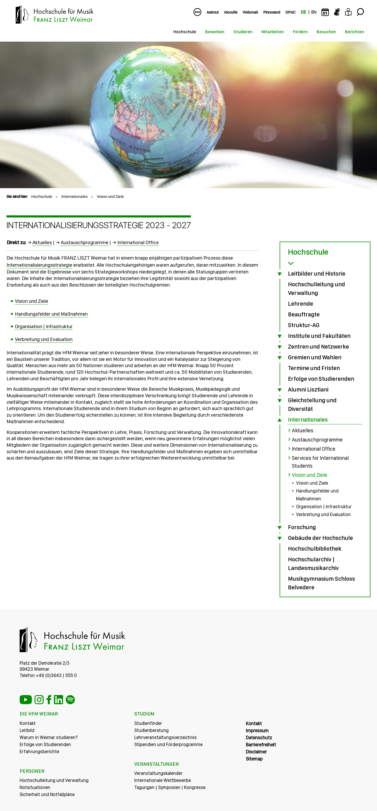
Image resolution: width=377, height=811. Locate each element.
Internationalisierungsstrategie (39, 265)
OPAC (290, 12)
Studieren (243, 31)
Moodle (230, 12)
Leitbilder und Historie (316, 273)
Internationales (74, 196)
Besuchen (326, 31)
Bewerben (214, 31)
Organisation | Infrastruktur (44, 326)
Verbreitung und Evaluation (44, 339)
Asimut (213, 12)
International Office (138, 242)
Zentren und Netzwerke (318, 346)
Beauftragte (304, 314)
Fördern (300, 31)
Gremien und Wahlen (314, 357)
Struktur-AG (303, 325)
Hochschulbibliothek (314, 548)
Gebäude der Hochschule (320, 537)
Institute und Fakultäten (319, 335)
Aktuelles (42, 242)
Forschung (302, 527)
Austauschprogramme (84, 242)
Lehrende (300, 303)
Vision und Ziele (110, 196)
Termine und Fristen (314, 368)
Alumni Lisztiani (308, 389)
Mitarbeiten (273, 31)
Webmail (250, 12)
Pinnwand (271, 12)
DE (303, 12)
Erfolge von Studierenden (321, 378)
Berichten (354, 31)
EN (313, 12)
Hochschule (184, 31)
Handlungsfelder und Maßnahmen (51, 314)
